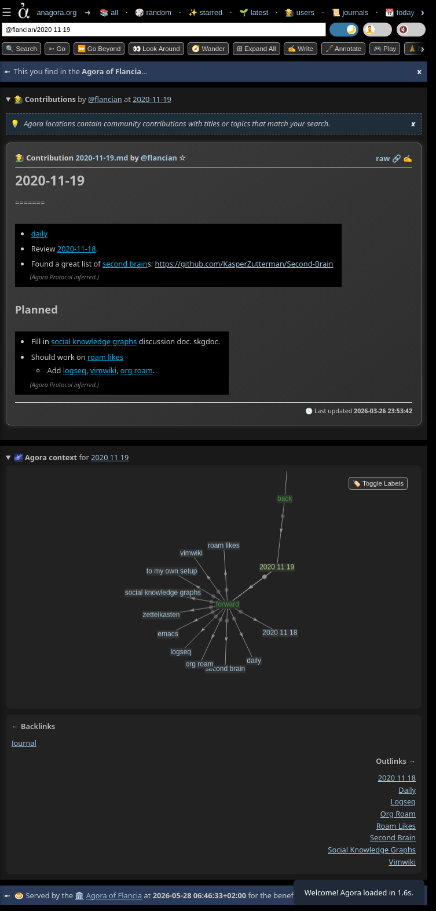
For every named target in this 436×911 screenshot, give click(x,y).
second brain (125, 264)
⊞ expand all (256, 48)
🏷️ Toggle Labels (378, 483)
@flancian (105, 99)
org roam (136, 371)
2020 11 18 (397, 777)
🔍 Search (21, 48)
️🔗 (396, 158)
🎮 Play (385, 48)
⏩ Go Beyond (99, 48)
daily (39, 233)
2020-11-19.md (101, 157)
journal (24, 743)
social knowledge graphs (94, 342)
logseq (74, 371)
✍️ (407, 158)
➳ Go (57, 48)
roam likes (105, 357)
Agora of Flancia (114, 895)
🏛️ (79, 895)
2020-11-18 (76, 248)
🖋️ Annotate (343, 48)
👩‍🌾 (19, 157)
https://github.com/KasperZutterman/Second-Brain (244, 264)
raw (383, 158)
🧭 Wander (208, 48)
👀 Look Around (156, 48)
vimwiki (103, 371)
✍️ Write (300, 48)
